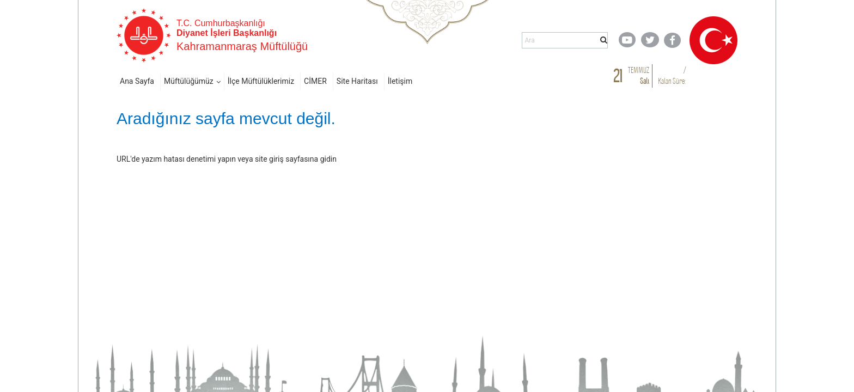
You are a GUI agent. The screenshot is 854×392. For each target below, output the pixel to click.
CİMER (315, 81)
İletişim (400, 81)
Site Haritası (357, 81)
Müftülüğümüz (188, 81)
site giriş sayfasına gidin (296, 159)
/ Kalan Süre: (672, 75)
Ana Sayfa (137, 81)
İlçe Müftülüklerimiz (261, 81)
